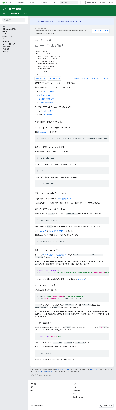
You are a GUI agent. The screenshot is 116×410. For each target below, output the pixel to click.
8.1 (108, 78)
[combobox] (70, 2)
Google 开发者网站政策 (45, 371)
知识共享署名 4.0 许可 (62, 369)
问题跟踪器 (77, 390)
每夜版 (76, 78)
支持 (74, 387)
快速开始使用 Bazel (11, 9)
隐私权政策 (39, 405)
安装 (50, 40)
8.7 (88, 78)
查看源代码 (55, 78)
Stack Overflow (78, 397)
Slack (75, 394)
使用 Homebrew (45, 95)
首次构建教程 (14, 13)
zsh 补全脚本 (47, 115)
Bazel (36, 40)
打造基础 (37, 21)
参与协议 (71, 21)
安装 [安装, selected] (3, 13)
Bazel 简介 (21, 2)
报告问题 (40, 78)
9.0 (85, 78)
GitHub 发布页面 (63, 199)
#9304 (80, 279)
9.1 (82, 78)
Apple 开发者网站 (55, 231)
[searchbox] (13, 20)
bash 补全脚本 (48, 111)
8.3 (102, 78)
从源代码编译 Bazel (46, 103)
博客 (31, 387)
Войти (111, 2)
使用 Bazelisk (49, 92)
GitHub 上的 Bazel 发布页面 (53, 255)
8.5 (95, 78)
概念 (25, 13)
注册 (79, 21)
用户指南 (44, 2)
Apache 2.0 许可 (95, 369)
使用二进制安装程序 (46, 99)
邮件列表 (61, 21)
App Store (40, 231)
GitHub (102, 2)
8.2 (105, 78)
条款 (31, 405)
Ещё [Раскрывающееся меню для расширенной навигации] (53, 2)
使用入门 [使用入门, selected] (33, 2)
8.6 (92, 78)
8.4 (98, 78)
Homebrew (42, 132)
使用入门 (43, 40)
